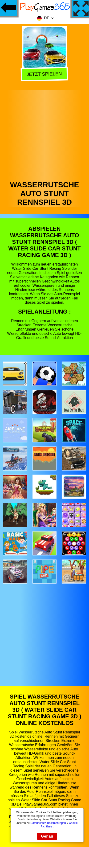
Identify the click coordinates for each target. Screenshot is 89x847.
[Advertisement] (44, 134)
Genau (47, 836)
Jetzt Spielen (45, 74)
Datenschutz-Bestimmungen (48, 823)
